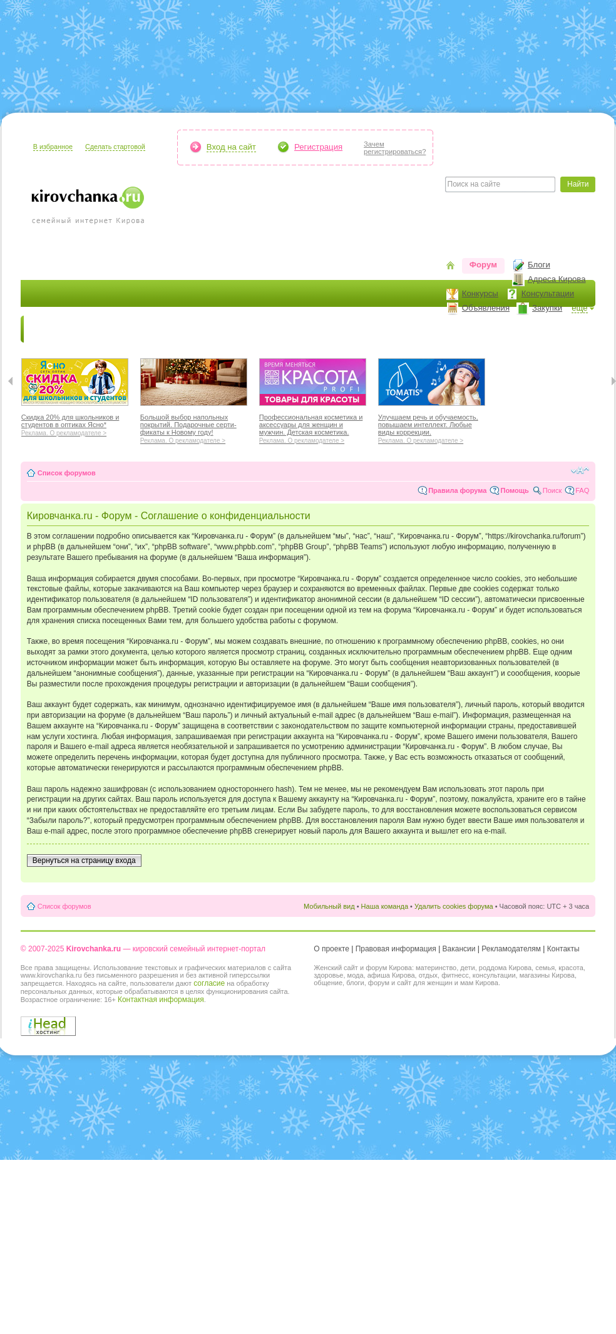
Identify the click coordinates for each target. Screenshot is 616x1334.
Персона (528, 329)
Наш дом (284, 329)
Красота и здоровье (170, 329)
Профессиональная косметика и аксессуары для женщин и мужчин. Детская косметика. (312, 427)
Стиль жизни (468, 329)
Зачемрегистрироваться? (395, 147)
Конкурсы (480, 293)
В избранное (53, 146)
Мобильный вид (329, 906)
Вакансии (459, 948)
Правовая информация (396, 948)
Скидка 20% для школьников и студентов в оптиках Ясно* (74, 423)
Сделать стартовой (115, 146)
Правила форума (457, 490)
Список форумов (67, 473)
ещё (580, 308)
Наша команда (384, 906)
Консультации (547, 293)
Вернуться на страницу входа (84, 860)
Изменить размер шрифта (580, 470)
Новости (49, 329)
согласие (209, 983)
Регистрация (318, 147)
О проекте (331, 948)
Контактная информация (161, 999)
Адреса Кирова (557, 279)
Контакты (563, 948)
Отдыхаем (339, 329)
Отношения (401, 329)
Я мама (97, 329)
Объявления (486, 308)
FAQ (582, 490)
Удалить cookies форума (453, 906)
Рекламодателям (511, 948)
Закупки (547, 308)
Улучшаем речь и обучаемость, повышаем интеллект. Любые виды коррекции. (431, 427)
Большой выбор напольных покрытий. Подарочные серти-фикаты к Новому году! (193, 427)
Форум (483, 264)
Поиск (552, 490)
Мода (239, 329)
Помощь (514, 490)
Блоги (539, 264)
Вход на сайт (231, 147)
